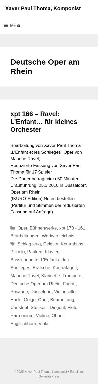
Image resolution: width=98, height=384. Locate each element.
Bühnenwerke (43, 228)
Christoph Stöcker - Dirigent (37, 307)
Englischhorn (23, 323)
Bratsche (41, 267)
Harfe (15, 299)
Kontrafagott (65, 267)
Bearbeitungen (24, 235)
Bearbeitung (62, 299)
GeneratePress (49, 376)
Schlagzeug (29, 243)
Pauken (34, 251)
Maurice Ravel (24, 275)
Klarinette (50, 275)
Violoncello (65, 291)
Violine (42, 315)
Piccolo (17, 251)
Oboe (57, 315)
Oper (22, 228)
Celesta (50, 243)
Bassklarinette (24, 259)
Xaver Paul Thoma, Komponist (43, 8)
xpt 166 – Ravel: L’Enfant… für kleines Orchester (43, 121)
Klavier (51, 251)
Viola (44, 323)
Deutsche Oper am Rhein (35, 283)
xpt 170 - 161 (72, 228)
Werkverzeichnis (58, 235)
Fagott (69, 283)
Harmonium (21, 315)
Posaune (19, 291)
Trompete (71, 275)
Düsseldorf (41, 291)
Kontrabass (72, 243)
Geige (30, 299)
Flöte (72, 307)
